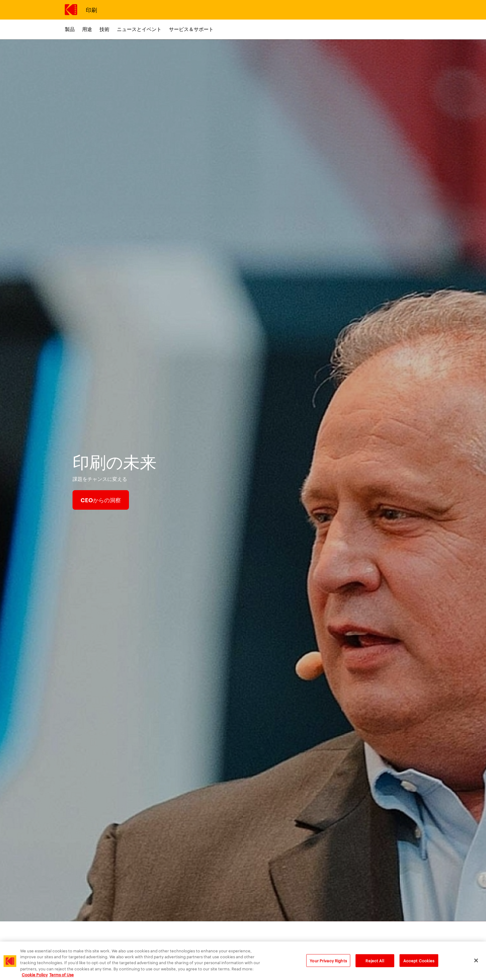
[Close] (476, 964)
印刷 (91, 9)
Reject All (374, 964)
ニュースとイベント (139, 29)
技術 (104, 29)
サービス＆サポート (191, 29)
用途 (87, 29)
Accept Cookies (419, 964)
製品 (70, 29)
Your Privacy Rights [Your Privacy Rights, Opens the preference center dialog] (328, 964)
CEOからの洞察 (101, 500)
